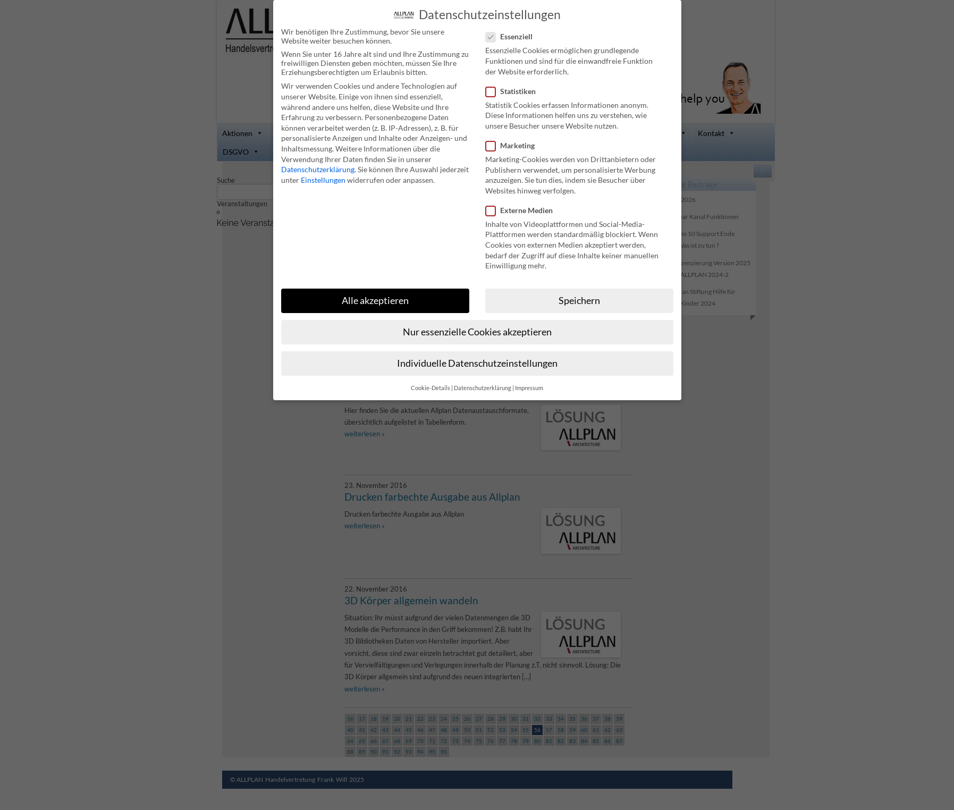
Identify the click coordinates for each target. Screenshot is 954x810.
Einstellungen (323, 178)
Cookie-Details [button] (430, 387)
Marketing (514, 144)
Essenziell (513, 35)
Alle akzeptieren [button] (375, 299)
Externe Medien (523, 209)
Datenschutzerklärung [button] (482, 387)
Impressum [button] (529, 387)
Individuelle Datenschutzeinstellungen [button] (477, 362)
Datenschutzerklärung (317, 168)
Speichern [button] (579, 299)
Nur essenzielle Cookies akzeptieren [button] (477, 330)
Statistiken (515, 90)
